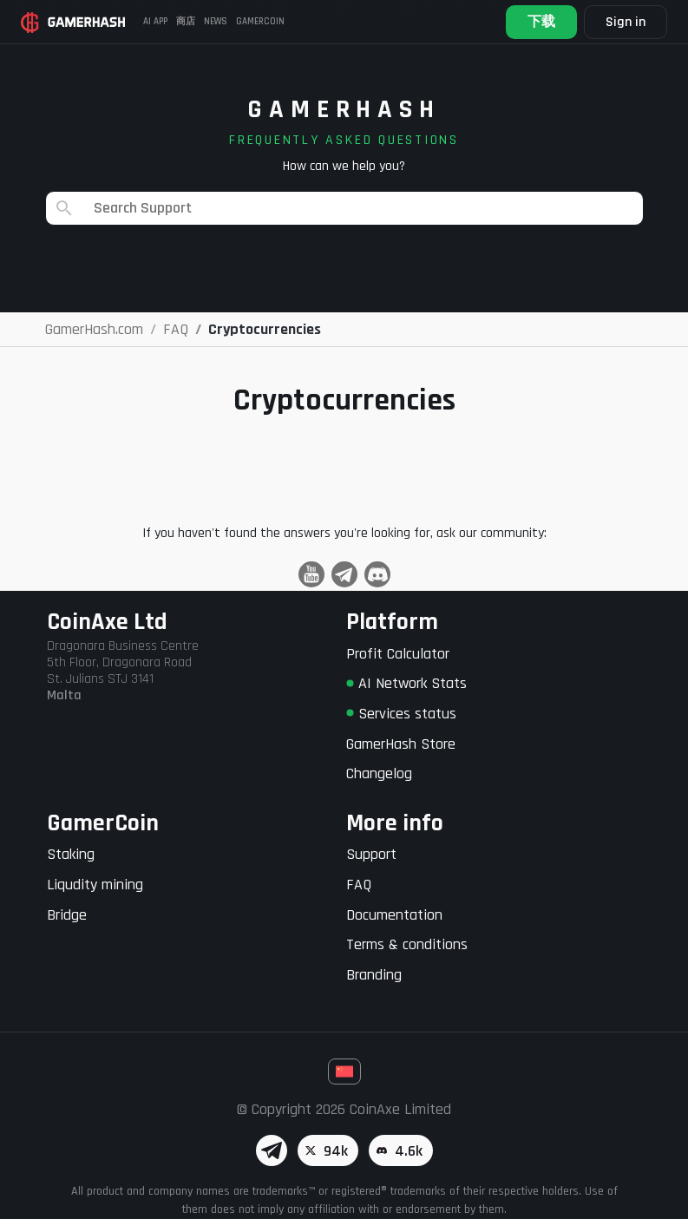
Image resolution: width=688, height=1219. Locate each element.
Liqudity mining (95, 885)
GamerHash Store (400, 744)
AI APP (155, 22)
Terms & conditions (407, 944)
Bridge (67, 915)
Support (371, 854)
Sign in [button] (625, 22)
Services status (401, 714)
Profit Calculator (397, 654)
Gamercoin (260, 22)
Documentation (394, 915)
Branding (374, 975)
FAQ (358, 885)
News (215, 22)
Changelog (379, 773)
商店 (185, 22)
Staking (71, 854)
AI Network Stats (406, 683)
